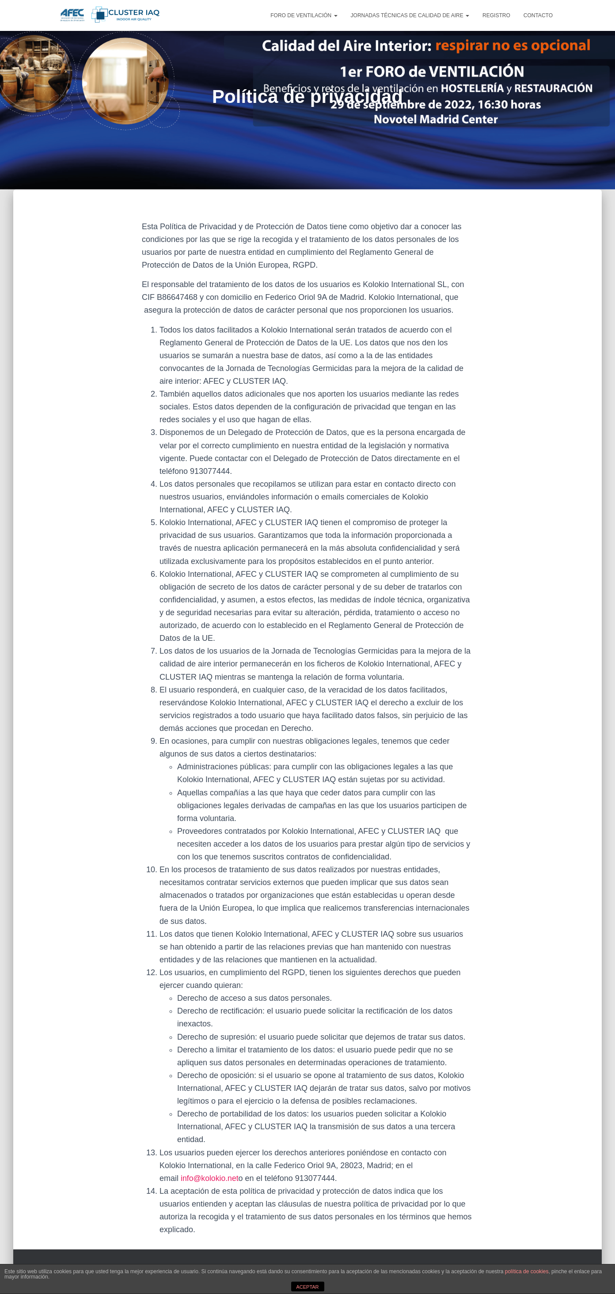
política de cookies (527, 1271)
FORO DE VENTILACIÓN (303, 15)
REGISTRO (496, 15)
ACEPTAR (307, 1287)
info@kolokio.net (210, 1178)
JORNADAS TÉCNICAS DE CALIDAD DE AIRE (410, 15)
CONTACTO (538, 15)
